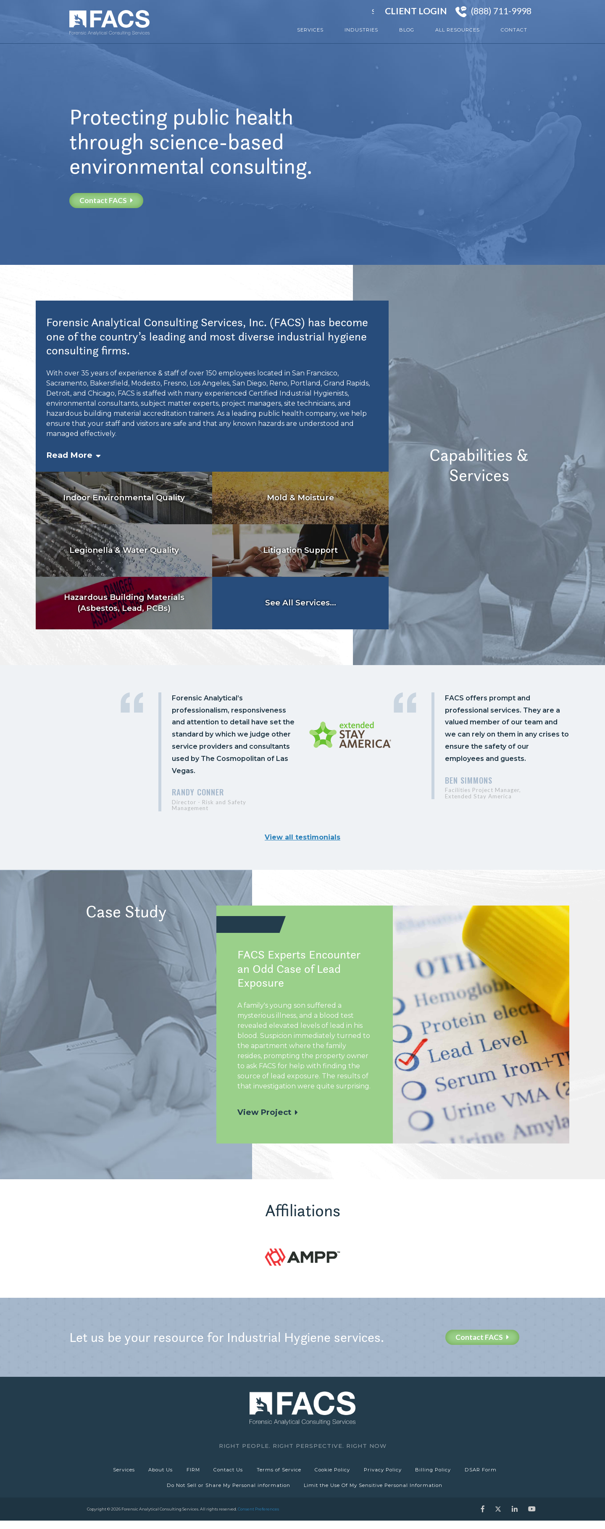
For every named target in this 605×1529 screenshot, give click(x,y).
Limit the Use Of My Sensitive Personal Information (374, 1492)
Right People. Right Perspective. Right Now (303, 1445)
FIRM (188, 1472)
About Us (154, 1472)
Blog (406, 30)
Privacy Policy (387, 1472)
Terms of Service (279, 1472)
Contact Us (226, 1472)
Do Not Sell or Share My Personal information (227, 1492)
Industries (361, 30)
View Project (264, 1112)
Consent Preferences (258, 1517)
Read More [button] (69, 455)
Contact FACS (106, 200)
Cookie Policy (334, 1472)
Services (310, 30)
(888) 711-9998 (501, 10)
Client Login (416, 10)
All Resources (457, 30)
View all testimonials (302, 837)
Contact (514, 30)
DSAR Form (490, 1472)
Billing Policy (440, 1472)
